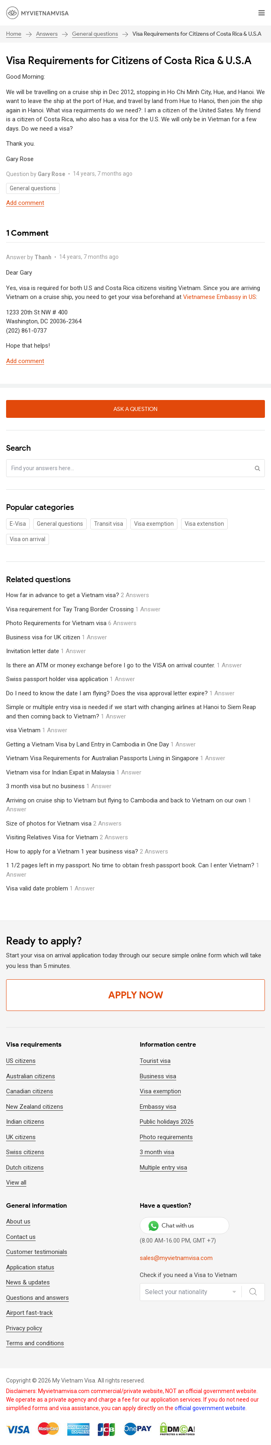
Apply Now (135, 995)
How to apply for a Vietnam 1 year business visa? (87, 851)
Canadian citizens (29, 1091)
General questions (95, 33)
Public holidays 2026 (167, 1121)
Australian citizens (30, 1076)
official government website (210, 1408)
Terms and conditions (35, 1343)
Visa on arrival (27, 539)
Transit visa (108, 523)
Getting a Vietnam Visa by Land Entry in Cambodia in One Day (101, 744)
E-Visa (18, 523)
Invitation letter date (46, 651)
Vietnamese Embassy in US (219, 297)
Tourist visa (155, 1060)
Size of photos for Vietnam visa (64, 823)
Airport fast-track (29, 1312)
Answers (47, 33)
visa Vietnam (36, 730)
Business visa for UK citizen (56, 637)
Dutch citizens (25, 1167)
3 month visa (157, 1152)
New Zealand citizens (34, 1106)
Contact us (21, 1237)
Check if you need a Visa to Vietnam (188, 1275)
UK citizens (21, 1137)
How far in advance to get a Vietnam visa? (77, 595)
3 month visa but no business (58, 786)
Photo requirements (166, 1137)
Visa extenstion (204, 523)
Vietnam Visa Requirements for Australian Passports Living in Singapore (115, 758)
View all (16, 1182)
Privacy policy (24, 1328)
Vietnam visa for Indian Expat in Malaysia (73, 772)
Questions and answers (37, 1297)
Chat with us (171, 1225)
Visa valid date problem (50, 888)
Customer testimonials (36, 1252)
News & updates (28, 1282)
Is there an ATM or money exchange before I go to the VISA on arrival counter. (124, 665)
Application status (30, 1267)
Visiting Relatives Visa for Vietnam (67, 837)
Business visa (158, 1076)
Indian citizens (25, 1121)
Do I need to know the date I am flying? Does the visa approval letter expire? (120, 693)
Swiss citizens (25, 1152)
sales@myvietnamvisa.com (176, 1258)
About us (18, 1221)
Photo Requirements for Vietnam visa (71, 623)
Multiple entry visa (163, 1167)
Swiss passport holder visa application (70, 679)
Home (13, 33)
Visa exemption (154, 523)
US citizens (21, 1060)
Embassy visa (158, 1106)
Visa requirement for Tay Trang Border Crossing (83, 609)
